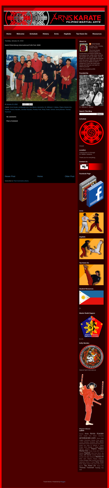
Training (97, 468)
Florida (7, 109)
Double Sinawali (90, 443)
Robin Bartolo (82, 463)
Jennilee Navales (26, 109)
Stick (98, 463)
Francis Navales (15, 109)
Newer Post (10, 176)
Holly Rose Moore (96, 453)
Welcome (20, 34)
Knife (85, 457)
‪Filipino (94, 449)
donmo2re (40, 107)
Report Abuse (84, 429)
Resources (97, 34)
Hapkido (67, 34)
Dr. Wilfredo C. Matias (52, 107)
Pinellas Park (37, 109)
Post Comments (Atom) (21, 181)
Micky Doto (82, 458)
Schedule (33, 34)
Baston (98, 438)
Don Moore (33, 107)
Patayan (95, 458)
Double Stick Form (99, 443)
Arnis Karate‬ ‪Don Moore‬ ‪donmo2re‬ (91, 435)
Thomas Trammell (86, 468)
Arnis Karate (14, 107)
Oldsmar (89, 458)
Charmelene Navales (89, 440)
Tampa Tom (100, 465)
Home (8, 34)
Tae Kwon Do (81, 34)
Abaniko (81, 433)
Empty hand (83, 447)
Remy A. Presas (90, 462)
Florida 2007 (96, 451)
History (46, 34)
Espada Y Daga (93, 447)
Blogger (62, 481)
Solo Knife (94, 463)
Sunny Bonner (60, 109)
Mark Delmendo (91, 457)
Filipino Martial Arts (65, 107)
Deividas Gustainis (89, 442)
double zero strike (84, 445)
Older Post (69, 176)
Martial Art (100, 457)
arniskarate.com (24, 107)
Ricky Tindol (46, 109)
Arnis (56, 34)
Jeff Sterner (87, 455)
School (53, 109)
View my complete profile (87, 69)
